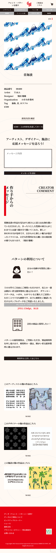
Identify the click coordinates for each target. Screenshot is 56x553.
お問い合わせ (9, 537)
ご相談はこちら (39, 4)
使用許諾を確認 (28, 118)
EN (49, 19)
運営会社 (8, 530)
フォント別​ (35, 10)
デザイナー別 (35, 14)
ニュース (7, 526)
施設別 (49, 14)
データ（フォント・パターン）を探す (19, 516)
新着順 (7, 14)
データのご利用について (14, 519)
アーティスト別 (21, 14)
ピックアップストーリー (14, 523)
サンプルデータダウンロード (28, 306)
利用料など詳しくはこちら (28, 360)
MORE (28, 418)
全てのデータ (21, 10)
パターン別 (49, 10)
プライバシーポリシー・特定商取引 (18, 533)
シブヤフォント (7, 10)
